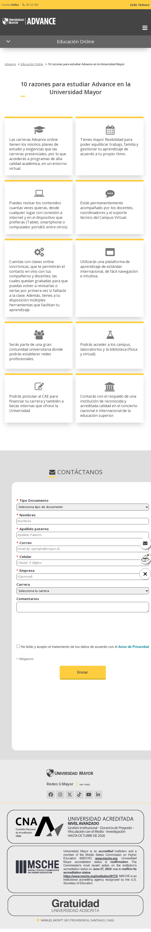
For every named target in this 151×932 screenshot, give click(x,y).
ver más (85, 784)
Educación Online (32, 64)
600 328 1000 (30, 5)
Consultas (10, 5)
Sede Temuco (139, 4)
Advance (10, 64)
